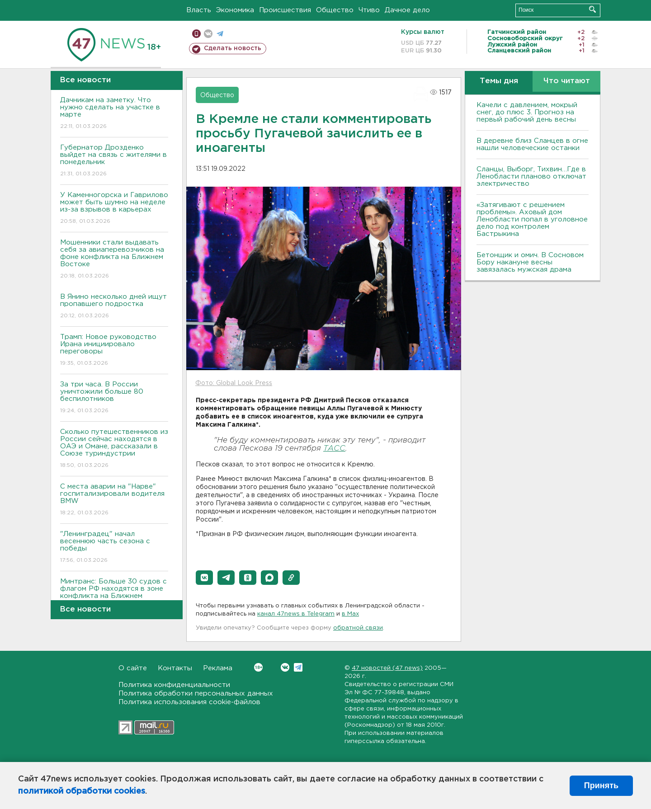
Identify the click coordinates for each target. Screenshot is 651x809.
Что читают (566, 81)
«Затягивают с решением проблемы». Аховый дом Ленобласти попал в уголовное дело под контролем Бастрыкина (532, 219)
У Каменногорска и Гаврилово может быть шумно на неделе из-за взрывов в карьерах (114, 208)
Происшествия (285, 10)
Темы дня (499, 81)
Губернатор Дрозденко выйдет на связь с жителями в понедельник (114, 161)
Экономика (235, 10)
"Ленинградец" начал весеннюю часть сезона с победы (114, 547)
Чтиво (369, 10)
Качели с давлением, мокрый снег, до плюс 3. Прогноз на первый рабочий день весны (526, 112)
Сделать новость (232, 48)
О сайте (132, 668)
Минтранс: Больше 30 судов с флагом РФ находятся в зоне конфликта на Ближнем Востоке (114, 599)
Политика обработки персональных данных (195, 693)
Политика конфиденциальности (174, 685)
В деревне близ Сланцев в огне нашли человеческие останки (532, 144)
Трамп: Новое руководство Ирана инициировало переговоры (114, 350)
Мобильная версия (196, 33)
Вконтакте (258, 667)
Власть (198, 10)
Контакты (175, 668)
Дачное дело (407, 10)
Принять (601, 785)
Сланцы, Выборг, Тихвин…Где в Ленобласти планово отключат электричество (531, 176)
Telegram (298, 667)
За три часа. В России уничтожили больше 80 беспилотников (114, 397)
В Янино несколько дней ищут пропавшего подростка (114, 307)
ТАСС (334, 448)
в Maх (350, 613)
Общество (335, 10)
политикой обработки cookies (81, 791)
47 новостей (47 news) (387, 668)
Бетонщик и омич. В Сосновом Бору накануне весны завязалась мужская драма (530, 262)
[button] (204, 577)
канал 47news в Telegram (296, 613)
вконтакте (208, 33)
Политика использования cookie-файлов (189, 702)
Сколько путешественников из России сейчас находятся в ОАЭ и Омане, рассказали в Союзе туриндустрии (114, 449)
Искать (592, 9)
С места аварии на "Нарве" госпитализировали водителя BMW (114, 500)
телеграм (220, 33)
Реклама (217, 668)
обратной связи (358, 628)
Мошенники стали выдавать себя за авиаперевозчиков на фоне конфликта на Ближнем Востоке (114, 260)
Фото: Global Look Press (233, 383)
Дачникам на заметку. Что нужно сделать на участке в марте (114, 113)
